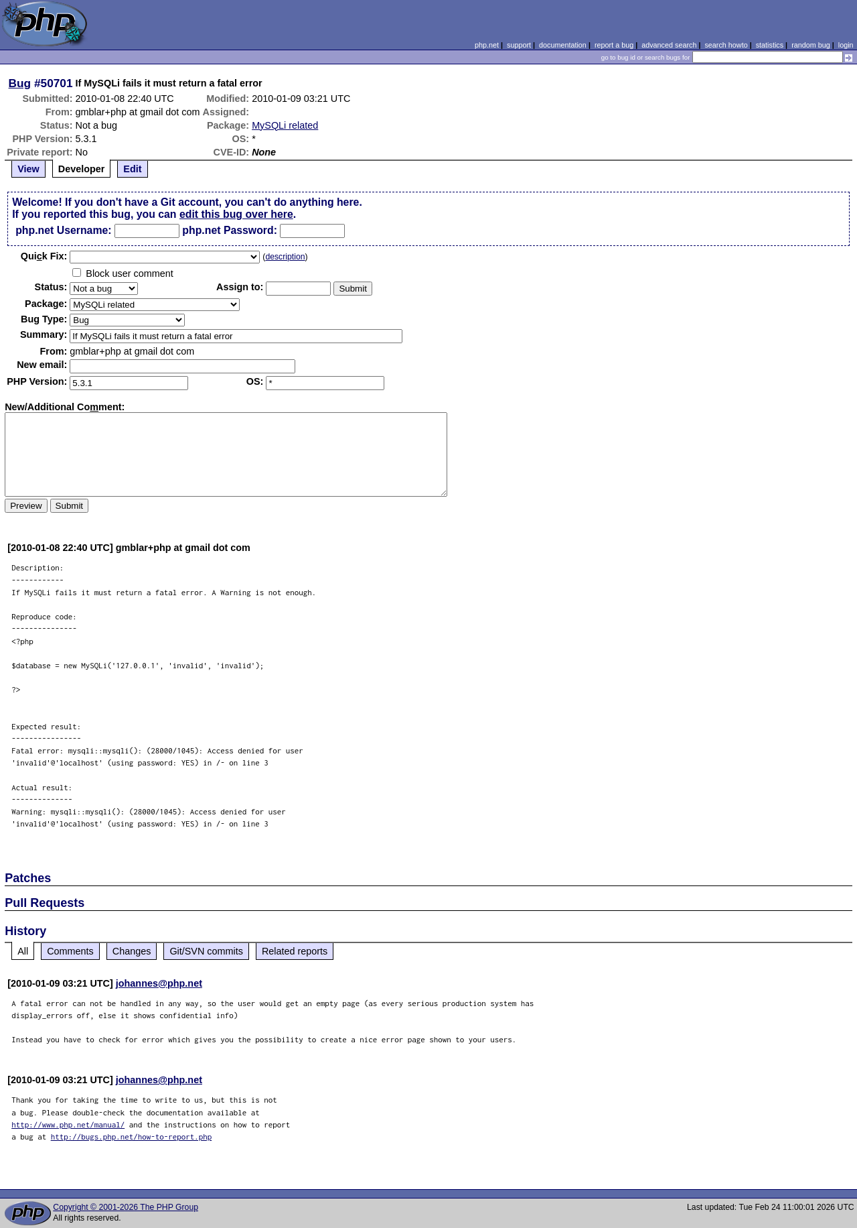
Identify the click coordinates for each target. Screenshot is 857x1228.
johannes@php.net (159, 983)
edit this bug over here (236, 214)
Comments (70, 951)
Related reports (294, 951)
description (285, 256)
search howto (725, 45)
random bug (810, 45)
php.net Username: (63, 230)
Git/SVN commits (206, 951)
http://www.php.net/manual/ (68, 1124)
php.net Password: (229, 230)
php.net (487, 45)
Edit (132, 169)
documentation (563, 45)
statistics (769, 45)
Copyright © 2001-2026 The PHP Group (125, 1207)
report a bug (614, 45)
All (22, 951)
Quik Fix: (44, 256)
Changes (131, 951)
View (28, 169)
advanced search (668, 45)
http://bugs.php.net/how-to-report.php (131, 1136)
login (846, 45)
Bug (20, 83)
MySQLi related (285, 125)
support (519, 45)
